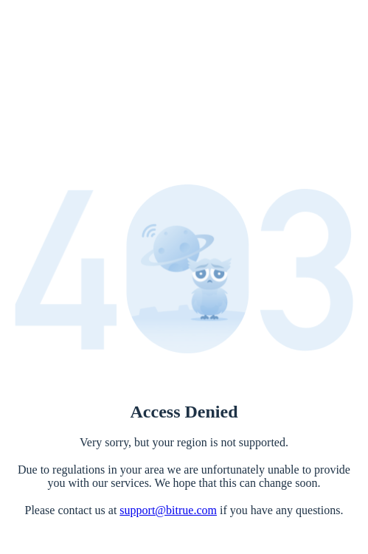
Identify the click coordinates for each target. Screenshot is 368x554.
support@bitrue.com (168, 510)
